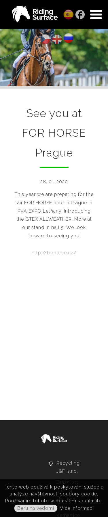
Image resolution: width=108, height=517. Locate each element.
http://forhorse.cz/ (54, 252)
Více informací (77, 508)
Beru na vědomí (35, 508)
